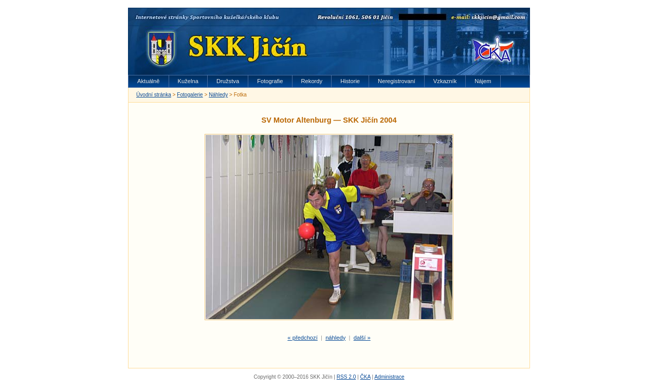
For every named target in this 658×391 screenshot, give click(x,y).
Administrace (389, 377)
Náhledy (218, 94)
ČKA (365, 377)
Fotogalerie (190, 94)
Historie (350, 81)
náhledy (335, 338)
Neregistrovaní (396, 81)
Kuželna (188, 81)
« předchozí (302, 338)
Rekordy (312, 81)
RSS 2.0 (346, 377)
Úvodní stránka (153, 94)
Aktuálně (148, 81)
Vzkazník (444, 81)
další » (362, 338)
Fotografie (270, 81)
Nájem (482, 81)
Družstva (227, 81)
